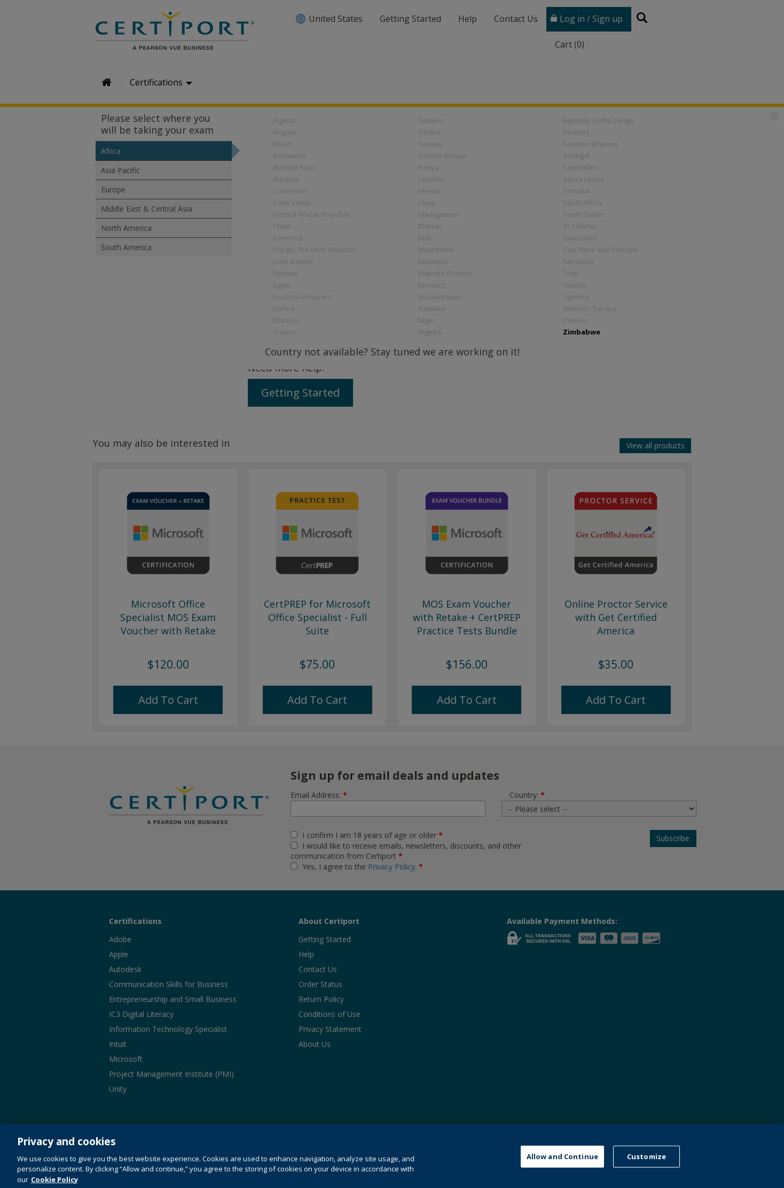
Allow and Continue (562, 1168)
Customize (646, 1168)
